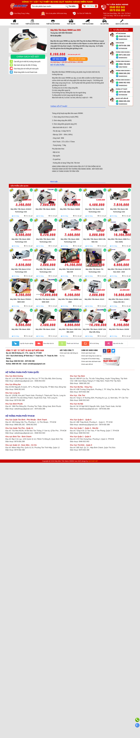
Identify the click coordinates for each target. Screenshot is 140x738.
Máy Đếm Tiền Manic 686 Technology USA (119, 210)
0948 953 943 (124, 36)
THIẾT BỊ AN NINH (87, 24)
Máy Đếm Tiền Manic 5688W (70, 209)
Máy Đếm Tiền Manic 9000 (21, 329)
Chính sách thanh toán (88, 353)
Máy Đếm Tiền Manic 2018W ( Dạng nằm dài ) (119, 300)
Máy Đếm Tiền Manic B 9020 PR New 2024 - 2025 (119, 270)
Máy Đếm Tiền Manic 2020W (119, 329)
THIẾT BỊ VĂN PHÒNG (53, 24)
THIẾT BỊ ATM (71, 24)
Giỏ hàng (90, 6)
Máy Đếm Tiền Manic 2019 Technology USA (45, 270)
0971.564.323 (124, 55)
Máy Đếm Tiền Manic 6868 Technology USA (70, 240)
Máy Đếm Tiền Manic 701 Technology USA (94, 270)
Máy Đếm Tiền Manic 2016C (45, 329)
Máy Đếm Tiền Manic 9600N (45, 209)
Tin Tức (62, 356)
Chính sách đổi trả (87, 364)
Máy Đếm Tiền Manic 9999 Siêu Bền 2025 (70, 330)
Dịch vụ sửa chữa (122, 24)
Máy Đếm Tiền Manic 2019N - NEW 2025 (45, 300)
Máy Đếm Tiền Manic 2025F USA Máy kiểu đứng (94, 330)
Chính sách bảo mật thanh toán (91, 361)
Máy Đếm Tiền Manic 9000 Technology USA (94, 210)
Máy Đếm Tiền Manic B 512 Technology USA (21, 270)
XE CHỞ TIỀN (104, 24)
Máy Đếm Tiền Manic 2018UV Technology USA (21, 210)
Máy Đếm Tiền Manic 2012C (94, 299)
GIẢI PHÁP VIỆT (93, 461)
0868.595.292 (124, 73)
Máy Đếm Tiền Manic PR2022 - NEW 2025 (21, 300)
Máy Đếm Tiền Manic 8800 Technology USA (21, 240)
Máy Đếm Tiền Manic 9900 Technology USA (45, 240)
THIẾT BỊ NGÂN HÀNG (32, 24)
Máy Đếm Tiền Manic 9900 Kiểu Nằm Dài (94, 240)
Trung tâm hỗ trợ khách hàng (90, 358)
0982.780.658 (124, 64)
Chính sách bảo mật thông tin (69, 353)
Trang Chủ (14, 24)
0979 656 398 (124, 46)
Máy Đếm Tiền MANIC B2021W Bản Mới (70, 270)
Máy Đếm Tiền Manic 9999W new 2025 (70, 300)
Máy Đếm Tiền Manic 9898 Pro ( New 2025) (119, 240)
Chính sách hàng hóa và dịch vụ (91, 356)
